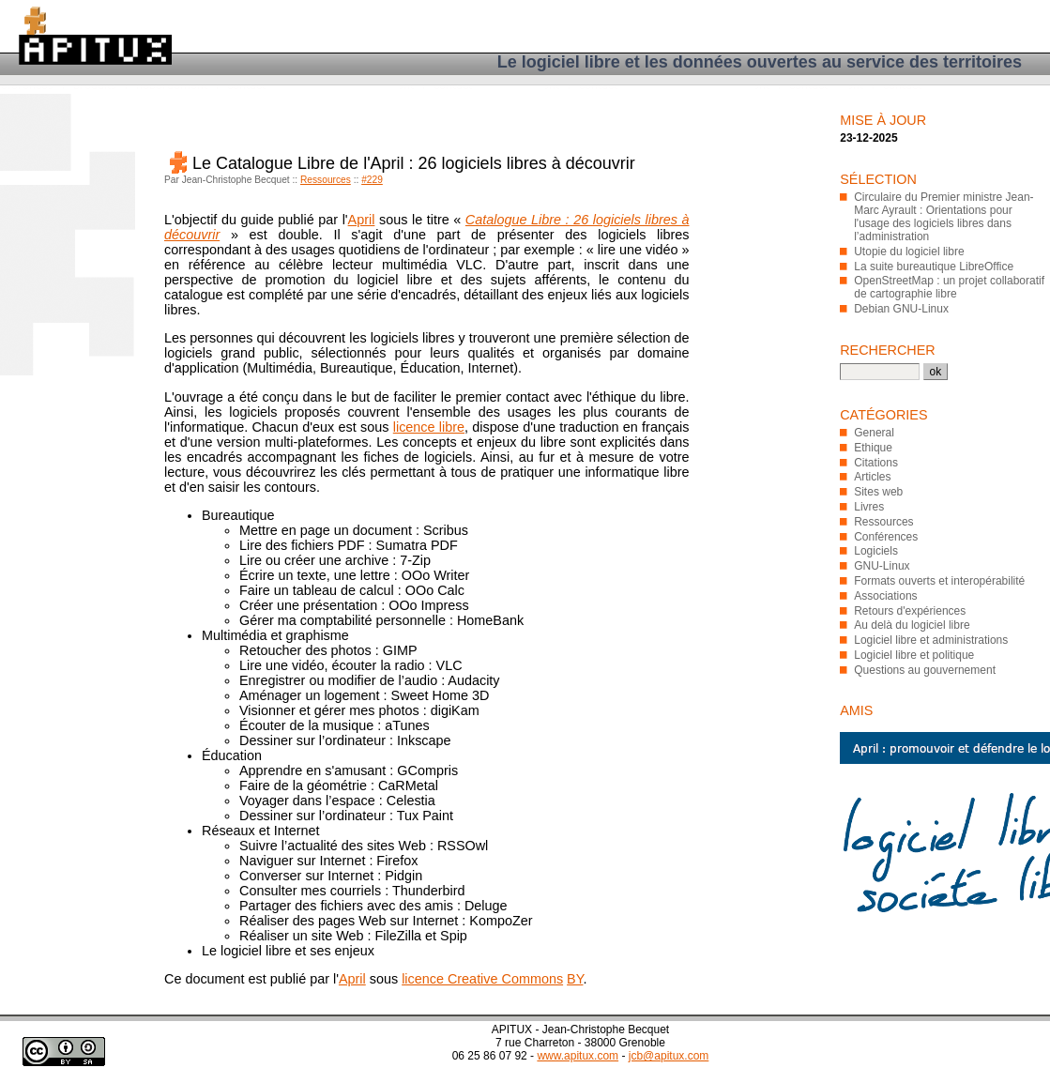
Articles (872, 476)
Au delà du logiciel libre (911, 625)
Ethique (873, 447)
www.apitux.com (577, 1055)
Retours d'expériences (910, 611)
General (874, 432)
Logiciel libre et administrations (931, 640)
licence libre (428, 427)
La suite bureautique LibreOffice (933, 266)
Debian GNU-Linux (901, 308)
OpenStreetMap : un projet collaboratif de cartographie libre (949, 287)
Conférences (886, 536)
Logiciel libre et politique (914, 655)
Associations (885, 596)
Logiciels (876, 550)
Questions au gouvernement (925, 670)
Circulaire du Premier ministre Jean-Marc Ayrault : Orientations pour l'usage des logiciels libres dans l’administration (943, 217)
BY (575, 978)
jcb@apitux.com (669, 1055)
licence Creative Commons (482, 978)
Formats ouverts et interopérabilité (939, 580)
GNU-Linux (881, 565)
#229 (372, 180)
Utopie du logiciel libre (909, 251)
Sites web (878, 491)
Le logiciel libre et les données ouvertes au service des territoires (759, 62)
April (361, 219)
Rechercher (888, 350)
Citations (876, 462)
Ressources (325, 180)
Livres (869, 506)
